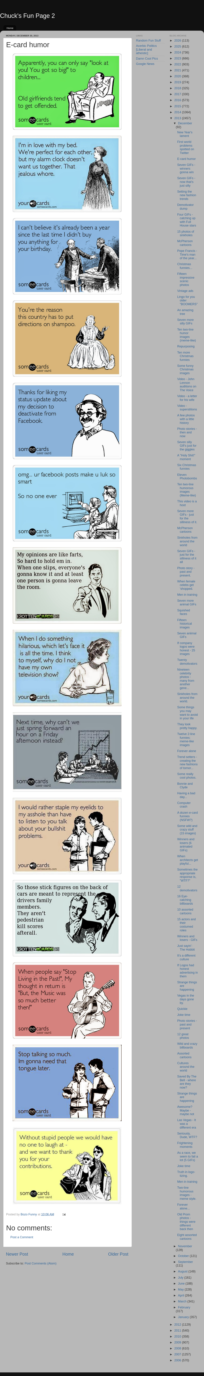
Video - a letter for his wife (187, 398)
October (184, 1256)
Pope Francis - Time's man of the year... (187, 254)
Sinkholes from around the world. (187, 697)
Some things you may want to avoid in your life (187, 713)
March (182, 1301)
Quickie (182, 1009)
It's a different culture (186, 957)
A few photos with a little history (186, 419)
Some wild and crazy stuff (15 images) (187, 829)
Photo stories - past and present (187, 1024)
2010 (178, 1336)
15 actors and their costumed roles (186, 925)
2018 (178, 88)
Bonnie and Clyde (185, 785)
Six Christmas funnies (186, 467)
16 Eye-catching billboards (185, 900)
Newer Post (17, 1254)
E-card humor (186, 159)
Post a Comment (21, 1237)
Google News (145, 64)
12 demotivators (187, 888)
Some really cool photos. (186, 775)
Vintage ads (185, 291)
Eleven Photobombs (187, 476)
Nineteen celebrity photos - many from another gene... (185, 679)
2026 (178, 40)
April (181, 1295)
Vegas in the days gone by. (185, 999)
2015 (178, 106)
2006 (178, 1360)
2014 (178, 112)
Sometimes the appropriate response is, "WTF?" (187, 875)
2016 (178, 100)
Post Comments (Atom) (40, 1263)
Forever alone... (183, 1206)
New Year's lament (184, 134)
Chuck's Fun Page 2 (27, 15)
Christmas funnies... (184, 266)
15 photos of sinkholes (185, 233)
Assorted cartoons (184, 1055)
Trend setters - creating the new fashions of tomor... (187, 762)
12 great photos (183, 1036)
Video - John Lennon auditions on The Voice (186, 384)
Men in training (187, 594)
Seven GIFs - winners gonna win (186, 168)
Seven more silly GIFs (185, 321)
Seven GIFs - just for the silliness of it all (186, 556)
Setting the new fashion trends (186, 195)
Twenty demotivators (187, 661)
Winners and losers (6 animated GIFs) (185, 845)
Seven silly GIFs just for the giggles (186, 445)
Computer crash (184, 804)
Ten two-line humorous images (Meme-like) (186, 490)
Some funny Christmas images (185, 369)
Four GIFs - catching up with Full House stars (186, 220)
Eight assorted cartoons (187, 1236)
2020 (178, 76)
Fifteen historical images (184, 623)
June (181, 1283)
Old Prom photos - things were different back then (186, 1222)
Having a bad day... (186, 795)
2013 (178, 118)
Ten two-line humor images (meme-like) (186, 335)
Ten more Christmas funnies (185, 356)
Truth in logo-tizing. (186, 1173)
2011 (178, 1330)
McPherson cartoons (185, 243)
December (185, 123)
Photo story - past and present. (185, 571)
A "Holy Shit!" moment (186, 457)
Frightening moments (184, 1144)
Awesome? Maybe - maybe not (185, 1110)
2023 (178, 58)
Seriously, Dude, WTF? (187, 1135)
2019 (178, 82)
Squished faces (183, 612)
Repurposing (185, 346)
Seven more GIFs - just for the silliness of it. (187, 516)
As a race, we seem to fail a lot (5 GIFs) (187, 1156)
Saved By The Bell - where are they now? (186, 1082)
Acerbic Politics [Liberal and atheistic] (146, 49)
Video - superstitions (187, 407)
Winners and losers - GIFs (187, 938)
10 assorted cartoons (185, 911)
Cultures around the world (185, 1066)
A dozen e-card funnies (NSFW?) (187, 816)
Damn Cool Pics (147, 58)
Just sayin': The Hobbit (186, 947)
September (185, 1262)
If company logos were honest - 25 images (186, 648)
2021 (178, 70)
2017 (178, 94)
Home (10, 28)
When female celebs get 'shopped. (186, 585)
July (181, 1277)
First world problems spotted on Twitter (185, 147)
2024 (178, 52)
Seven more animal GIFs (186, 602)
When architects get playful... (187, 860)
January (184, 1317)
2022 (178, 64)
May (181, 1289)
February (184, 1307)
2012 (178, 1324)
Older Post (118, 1254)
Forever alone (186, 751)
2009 (178, 1342)
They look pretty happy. (187, 726)
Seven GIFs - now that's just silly (186, 181)
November (185, 1246)
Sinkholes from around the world (187, 541)
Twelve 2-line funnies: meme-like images (186, 739)
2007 (178, 1354)
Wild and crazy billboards (187, 1045)
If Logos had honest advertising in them (187, 971)
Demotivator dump (185, 206)
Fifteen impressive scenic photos (185, 279)
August (183, 1271)
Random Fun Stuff (148, 40)
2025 (178, 46)
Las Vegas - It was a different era (186, 1123)
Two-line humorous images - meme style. (186, 1193)
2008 (178, 1348)
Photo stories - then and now (187, 432)
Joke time (183, 1015)
